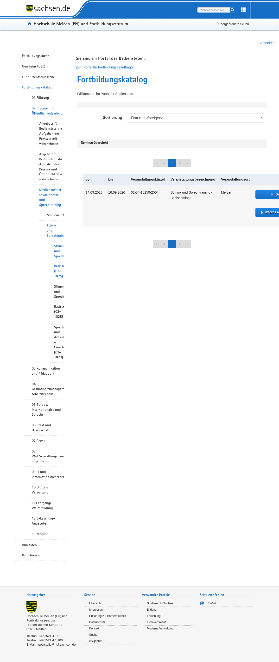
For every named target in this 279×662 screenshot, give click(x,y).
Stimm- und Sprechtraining (55, 230)
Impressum (96, 609)
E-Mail (212, 603)
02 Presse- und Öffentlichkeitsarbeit (47, 110)
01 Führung (40, 97)
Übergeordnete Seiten (233, 24)
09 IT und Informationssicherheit (48, 474)
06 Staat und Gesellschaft (41, 427)
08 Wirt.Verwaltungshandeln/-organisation (48, 456)
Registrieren (31, 555)
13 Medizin (40, 534)
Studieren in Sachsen (160, 603)
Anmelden (267, 43)
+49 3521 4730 (48, 636)
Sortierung (112, 117)
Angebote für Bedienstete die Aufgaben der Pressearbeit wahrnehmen (50, 133)
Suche (93, 634)
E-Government (156, 622)
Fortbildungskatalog (37, 87)
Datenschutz (97, 622)
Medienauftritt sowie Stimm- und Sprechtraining (50, 197)
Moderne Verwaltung (160, 628)
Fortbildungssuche (35, 56)
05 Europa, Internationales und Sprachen (46, 409)
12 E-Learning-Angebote (43, 521)
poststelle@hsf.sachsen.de (57, 644)
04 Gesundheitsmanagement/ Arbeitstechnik (48, 389)
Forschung (154, 616)
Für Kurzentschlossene (38, 77)
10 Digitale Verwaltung (40, 489)
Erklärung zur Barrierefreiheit (107, 616)
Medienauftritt (55, 215)
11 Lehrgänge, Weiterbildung (42, 505)
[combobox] (213, 10)
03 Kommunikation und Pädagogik (46, 371)
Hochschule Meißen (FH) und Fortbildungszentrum (81, 24)
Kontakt (94, 628)
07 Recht (38, 441)
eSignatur (95, 641)
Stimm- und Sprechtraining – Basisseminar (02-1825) (59, 261)
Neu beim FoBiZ (33, 66)
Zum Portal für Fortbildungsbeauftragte (104, 67)
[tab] (52, 595)
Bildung (152, 609)
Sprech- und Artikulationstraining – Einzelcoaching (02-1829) (59, 342)
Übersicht (95, 603)
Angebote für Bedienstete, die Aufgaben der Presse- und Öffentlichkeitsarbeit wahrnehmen (51, 166)
